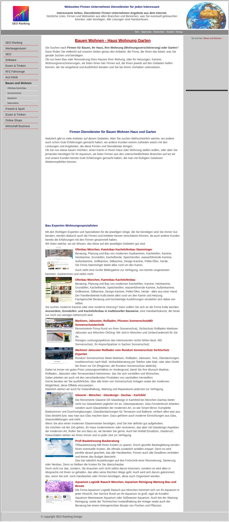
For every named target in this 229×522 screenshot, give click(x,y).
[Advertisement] (112, 98)
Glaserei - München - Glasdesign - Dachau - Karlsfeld (110, 395)
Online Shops (13, 120)
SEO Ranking (13, 42)
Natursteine (13, 103)
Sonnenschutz (14, 93)
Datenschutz (159, 32)
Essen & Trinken (15, 65)
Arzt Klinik (11, 77)
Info (137, 32)
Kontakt (170, 32)
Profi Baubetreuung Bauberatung (97, 441)
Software (10, 60)
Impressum (146, 32)
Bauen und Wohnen (212, 38)
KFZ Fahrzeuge (15, 71)
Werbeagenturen (15, 48)
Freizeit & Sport (15, 108)
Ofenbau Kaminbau (16, 88)
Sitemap (179, 32)
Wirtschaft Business (17, 126)
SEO (8, 54)
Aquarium (12, 98)
